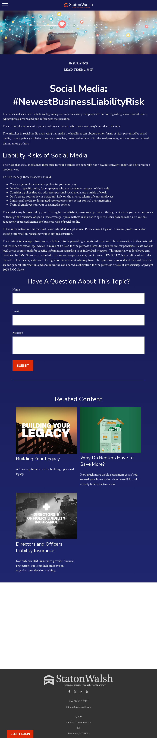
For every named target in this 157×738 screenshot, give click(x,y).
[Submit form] (22, 365)
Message (17, 333)
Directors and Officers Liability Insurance (39, 547)
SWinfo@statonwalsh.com (78, 707)
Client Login (20, 734)
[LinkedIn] (81, 691)
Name (16, 290)
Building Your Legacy (38, 459)
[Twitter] (75, 691)
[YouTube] (87, 691)
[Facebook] (69, 691)
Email (16, 311)
